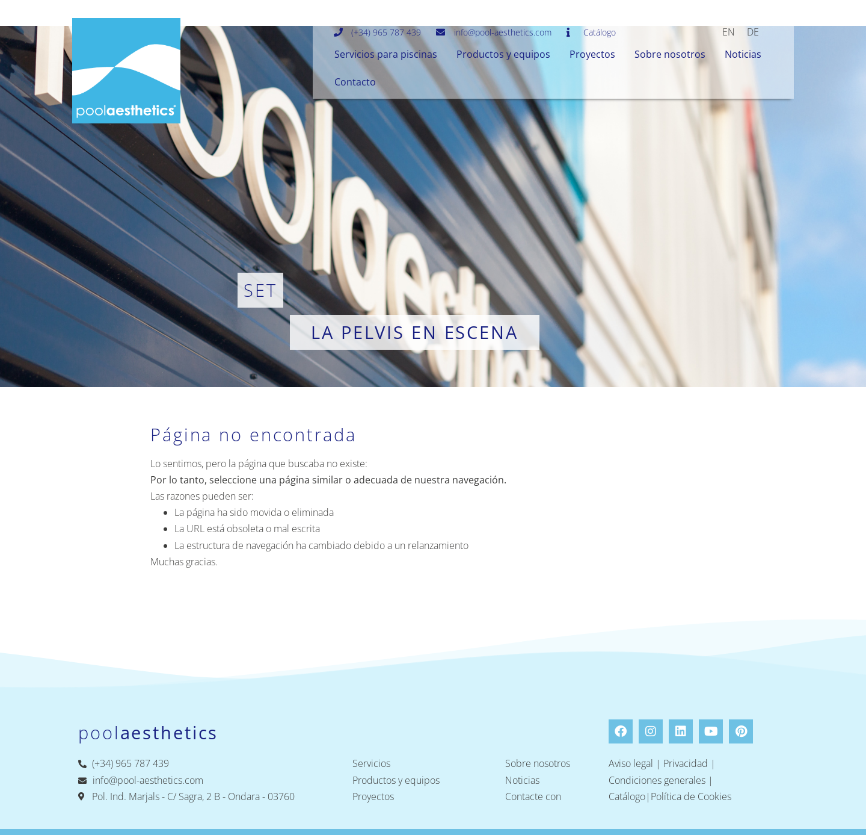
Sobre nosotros (669, 54)
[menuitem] (728, 31)
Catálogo (627, 796)
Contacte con (533, 796)
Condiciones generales (657, 780)
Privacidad (685, 763)
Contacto (355, 81)
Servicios (371, 763)
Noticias (743, 54)
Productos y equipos (503, 54)
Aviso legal (631, 763)
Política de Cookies (691, 796)
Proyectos (592, 54)
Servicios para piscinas (385, 54)
